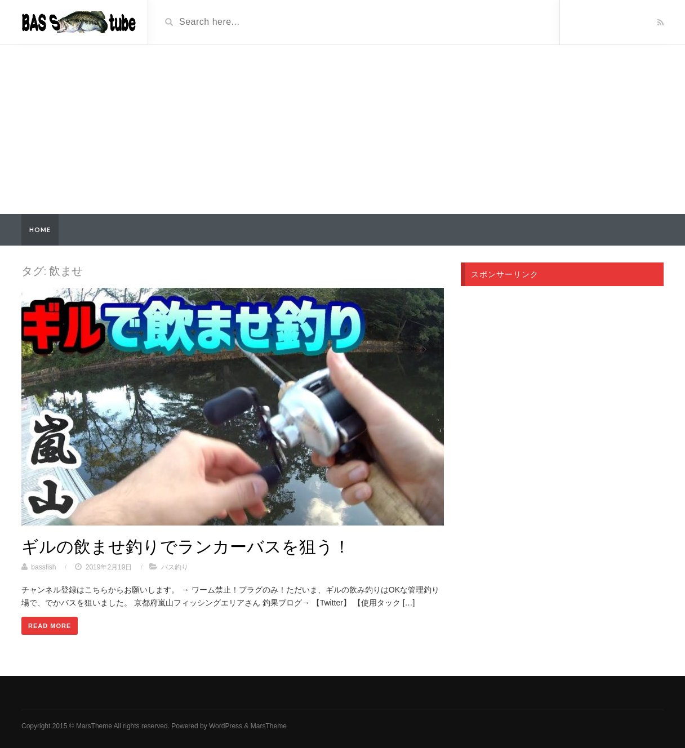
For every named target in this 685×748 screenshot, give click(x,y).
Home (40, 229)
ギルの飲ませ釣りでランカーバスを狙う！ (185, 546)
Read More (49, 625)
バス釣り (174, 567)
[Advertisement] (342, 129)
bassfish (43, 567)
